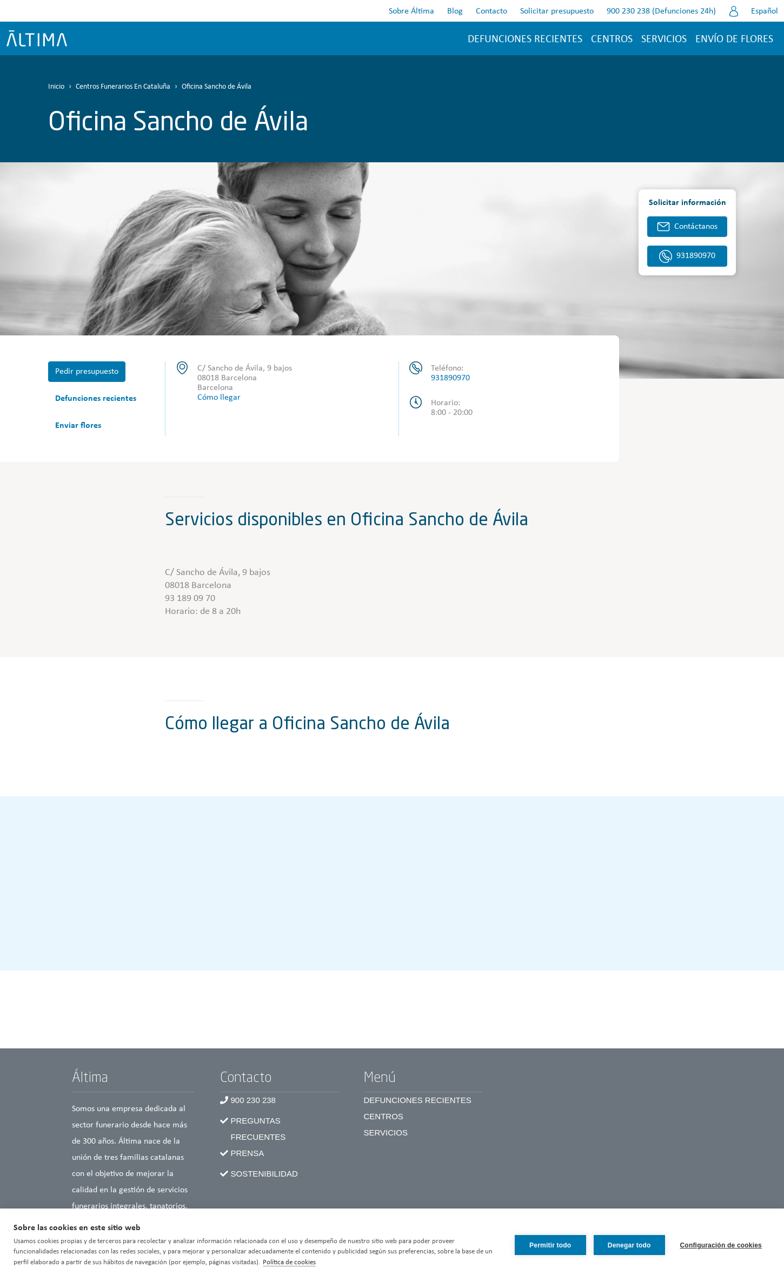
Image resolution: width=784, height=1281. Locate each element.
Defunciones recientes (525, 39)
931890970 (450, 378)
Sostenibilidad (264, 1173)
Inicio (56, 87)
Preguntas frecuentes (258, 1128)
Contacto (491, 11)
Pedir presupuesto (86, 371)
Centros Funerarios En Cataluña (123, 87)
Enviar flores (78, 425)
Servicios (664, 39)
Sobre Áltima (411, 11)
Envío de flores (734, 39)
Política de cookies (298, 1262)
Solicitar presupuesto (557, 11)
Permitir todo (549, 1245)
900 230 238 (253, 1100)
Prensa (247, 1153)
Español (764, 11)
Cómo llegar (219, 397)
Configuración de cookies (721, 1245)
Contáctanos (695, 226)
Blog (455, 11)
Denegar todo (628, 1245)
